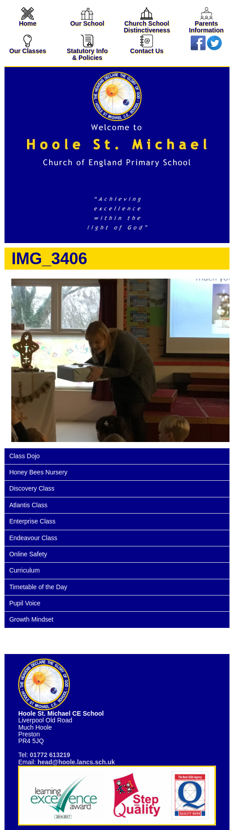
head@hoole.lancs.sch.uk (76, 762)
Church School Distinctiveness (147, 21)
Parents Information (206, 21)
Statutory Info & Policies (87, 48)
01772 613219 (50, 754)
